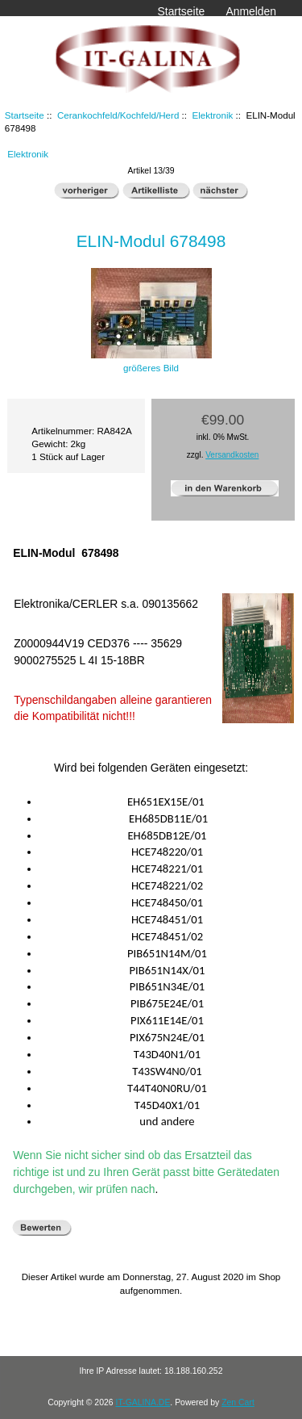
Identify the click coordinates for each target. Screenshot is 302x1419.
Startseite (181, 11)
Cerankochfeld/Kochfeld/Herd (118, 115)
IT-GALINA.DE (142, 1402)
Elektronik (212, 115)
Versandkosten (232, 454)
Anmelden (250, 11)
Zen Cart (237, 1402)
